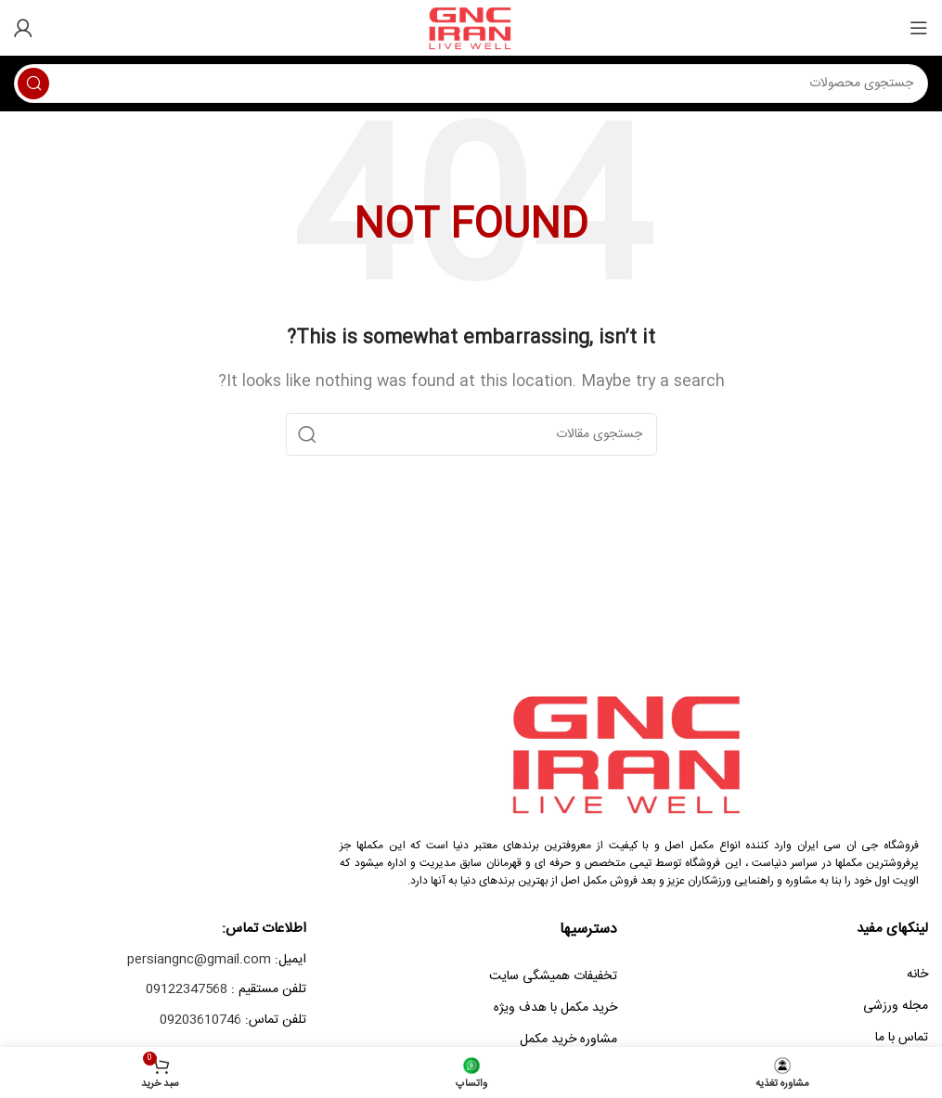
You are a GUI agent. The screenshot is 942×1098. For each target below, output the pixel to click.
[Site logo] (471, 28)
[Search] (471, 83)
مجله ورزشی (895, 1006)
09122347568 (186, 989)
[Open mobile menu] (918, 27)
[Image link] (629, 753)
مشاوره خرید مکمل (568, 1039)
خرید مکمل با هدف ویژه (555, 1008)
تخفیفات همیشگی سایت (553, 976)
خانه (917, 974)
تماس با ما (901, 1038)
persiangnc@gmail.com (199, 960)
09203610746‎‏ (200, 1020)
